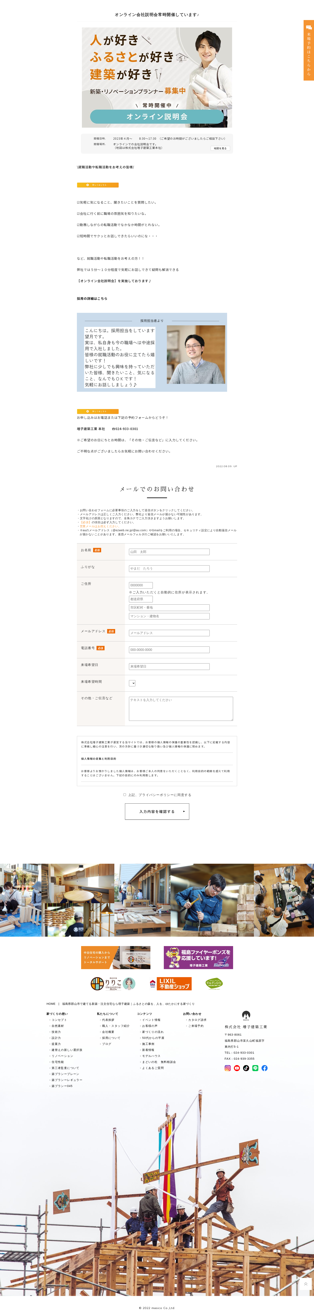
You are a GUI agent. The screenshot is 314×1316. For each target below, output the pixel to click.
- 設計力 (53, 1037)
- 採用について (109, 1037)
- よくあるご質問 (150, 1068)
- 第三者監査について (63, 1068)
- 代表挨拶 (106, 1019)
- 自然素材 (55, 1025)
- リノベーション (59, 1055)
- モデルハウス (149, 1055)
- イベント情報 (149, 1019)
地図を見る (220, 148)
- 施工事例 (146, 1043)
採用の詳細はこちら (92, 298)
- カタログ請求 (195, 1019)
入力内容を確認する (157, 811)
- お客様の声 (147, 1025)
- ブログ (104, 1043)
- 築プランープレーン (63, 1074)
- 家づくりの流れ (150, 1031)
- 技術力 (53, 1031)
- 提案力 (53, 1043)
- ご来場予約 (193, 1025)
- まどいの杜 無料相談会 (156, 1062)
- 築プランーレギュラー (64, 1080)
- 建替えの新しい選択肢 (64, 1049)
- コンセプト (56, 1019)
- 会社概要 (106, 1031)
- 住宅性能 (55, 1062)
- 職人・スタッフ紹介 (113, 1025)
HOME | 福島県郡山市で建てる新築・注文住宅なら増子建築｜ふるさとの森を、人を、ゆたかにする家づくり (121, 1003)
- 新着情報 (146, 1049)
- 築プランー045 (59, 1086)
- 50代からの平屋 (151, 1037)
